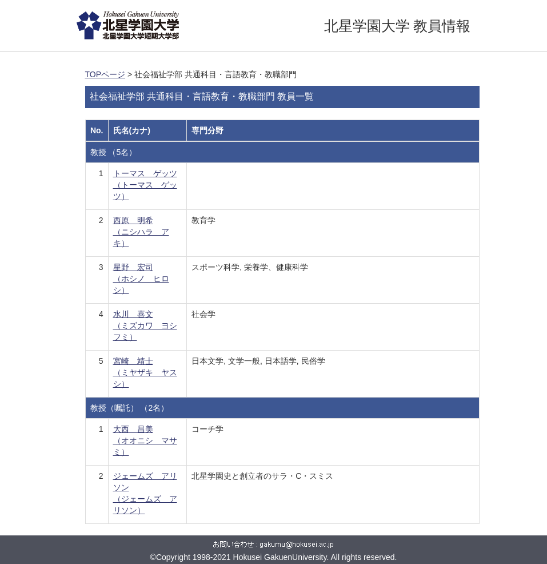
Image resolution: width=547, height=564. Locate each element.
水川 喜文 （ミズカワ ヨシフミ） (145, 325)
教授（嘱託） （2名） (129, 407)
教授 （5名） (113, 152)
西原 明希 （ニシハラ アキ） (141, 232)
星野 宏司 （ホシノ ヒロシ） (141, 279)
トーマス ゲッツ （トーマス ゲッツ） (145, 185)
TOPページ (105, 74)
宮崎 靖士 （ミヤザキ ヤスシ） (145, 372)
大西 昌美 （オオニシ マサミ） (145, 440)
